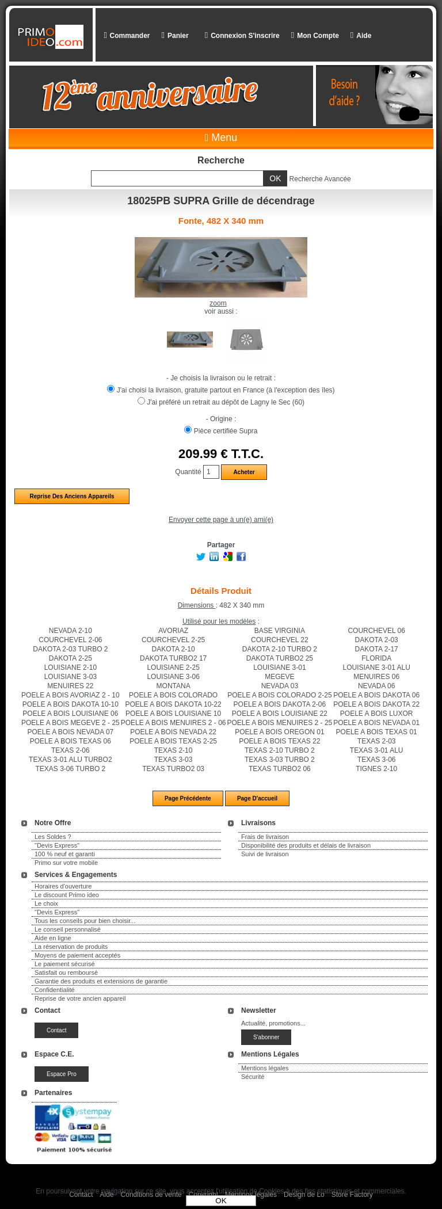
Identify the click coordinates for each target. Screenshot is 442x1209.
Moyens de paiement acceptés (77, 955)
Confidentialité (55, 989)
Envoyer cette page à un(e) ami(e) (221, 520)
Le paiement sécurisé (65, 963)
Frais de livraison (265, 836)
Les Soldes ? (53, 836)
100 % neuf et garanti (65, 854)
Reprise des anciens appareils (71, 496)
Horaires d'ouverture (63, 886)
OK (220, 1200)
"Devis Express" (57, 845)
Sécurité (252, 1076)
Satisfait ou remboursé (66, 972)
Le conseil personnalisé (68, 929)
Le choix (46, 903)
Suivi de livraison (265, 854)
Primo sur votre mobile (66, 862)
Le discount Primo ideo (67, 894)
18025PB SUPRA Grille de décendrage (220, 201)
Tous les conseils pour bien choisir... (85, 920)
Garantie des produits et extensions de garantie (101, 981)
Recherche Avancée (320, 179)
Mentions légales (265, 1068)
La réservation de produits (71, 946)
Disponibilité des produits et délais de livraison (306, 845)
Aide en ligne (53, 938)
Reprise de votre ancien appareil (80, 998)
